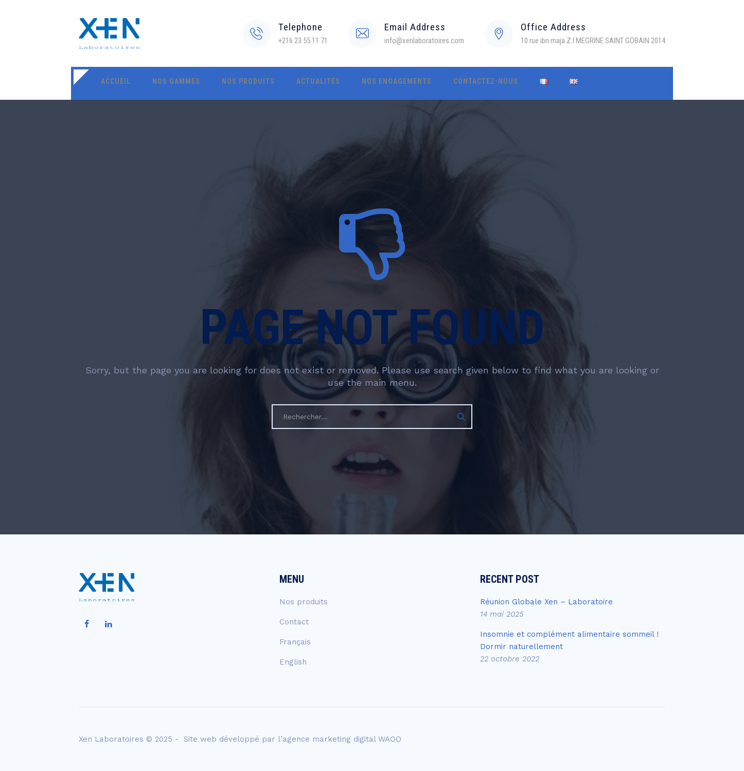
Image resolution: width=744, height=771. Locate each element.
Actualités (295, 83)
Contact (294, 621)
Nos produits (231, 83)
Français (295, 642)
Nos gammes (166, 83)
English (293, 662)
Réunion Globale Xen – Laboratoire (546, 601)
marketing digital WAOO (356, 739)
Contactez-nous (449, 83)
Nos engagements (367, 83)
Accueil (113, 83)
